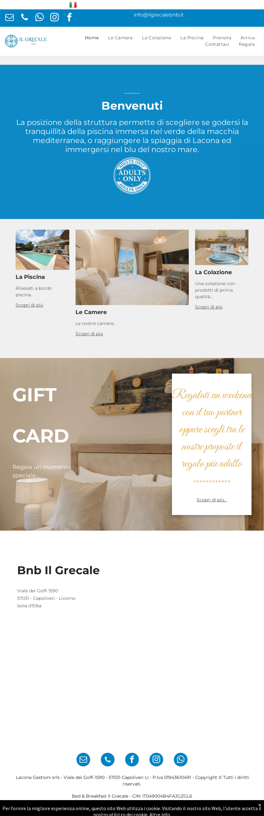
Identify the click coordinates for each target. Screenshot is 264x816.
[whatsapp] (39, 18)
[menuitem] (92, 38)
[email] (9, 18)
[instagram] (54, 18)
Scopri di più (29, 327)
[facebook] (69, 18)
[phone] (24, 18)
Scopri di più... (212, 500)
